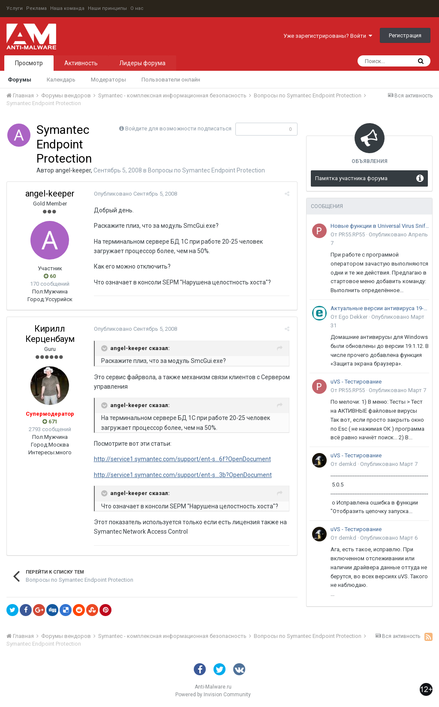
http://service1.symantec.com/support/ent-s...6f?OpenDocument (181, 459)
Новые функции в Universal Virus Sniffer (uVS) (380, 226)
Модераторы (108, 79)
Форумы (19, 79)
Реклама (36, 8)
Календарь (61, 79)
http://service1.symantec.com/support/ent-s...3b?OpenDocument (182, 474)
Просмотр (29, 63)
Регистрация (405, 35)
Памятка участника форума (351, 178)
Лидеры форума (142, 63)
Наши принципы (107, 8)
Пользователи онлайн (170, 79)
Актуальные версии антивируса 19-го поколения (380, 308)
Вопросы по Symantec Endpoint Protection (206, 170)
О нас (137, 8)
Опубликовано (134, 193)
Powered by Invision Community (213, 695)
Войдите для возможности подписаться (178, 128)
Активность (81, 63)
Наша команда (67, 8)
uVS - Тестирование (356, 381)
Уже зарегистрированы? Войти (327, 36)
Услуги (14, 8)
